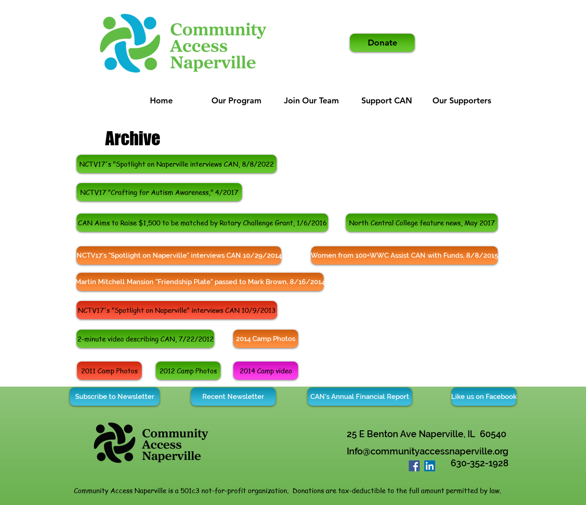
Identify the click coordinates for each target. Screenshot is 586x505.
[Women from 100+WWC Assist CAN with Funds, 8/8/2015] (404, 255)
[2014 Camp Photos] (265, 339)
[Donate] (382, 43)
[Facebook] (414, 465)
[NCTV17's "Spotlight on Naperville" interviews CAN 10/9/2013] (177, 310)
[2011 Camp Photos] (109, 371)
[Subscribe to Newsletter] (114, 397)
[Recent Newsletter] (233, 397)
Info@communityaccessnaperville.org (428, 451)
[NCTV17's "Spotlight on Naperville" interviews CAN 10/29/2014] (179, 255)
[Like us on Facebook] (484, 397)
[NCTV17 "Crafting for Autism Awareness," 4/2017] (159, 192)
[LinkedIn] (429, 465)
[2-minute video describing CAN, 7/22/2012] (145, 339)
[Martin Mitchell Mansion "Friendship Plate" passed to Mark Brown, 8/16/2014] (200, 282)
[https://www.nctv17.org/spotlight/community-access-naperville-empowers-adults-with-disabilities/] (177, 164)
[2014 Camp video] (265, 371)
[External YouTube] (415, 338)
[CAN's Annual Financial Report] (360, 397)
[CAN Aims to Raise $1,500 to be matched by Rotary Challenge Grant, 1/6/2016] (202, 223)
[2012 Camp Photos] (188, 371)
